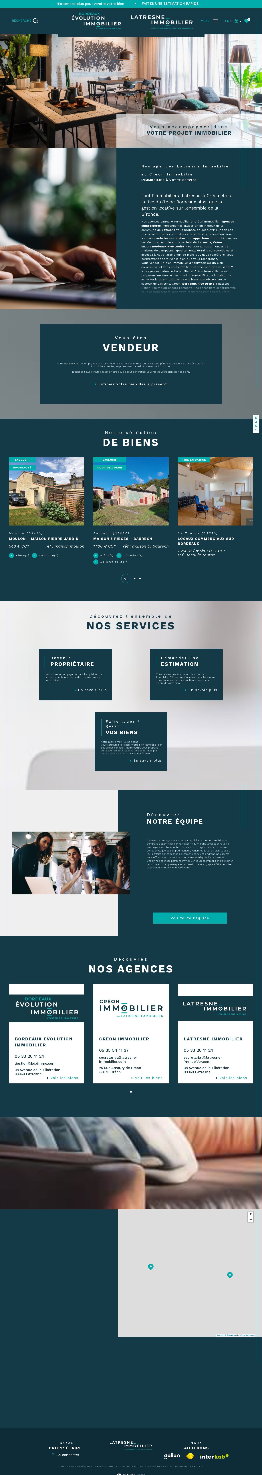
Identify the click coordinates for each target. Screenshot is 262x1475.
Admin (165, 1466)
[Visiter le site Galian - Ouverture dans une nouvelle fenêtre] (172, 1456)
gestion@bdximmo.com (35, 1063)
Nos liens (174, 1466)
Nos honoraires (123, 1466)
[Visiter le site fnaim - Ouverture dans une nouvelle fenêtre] (190, 1456)
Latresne (164, 283)
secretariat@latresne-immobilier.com (118, 1059)
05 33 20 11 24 (29, 1056)
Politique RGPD (187, 1466)
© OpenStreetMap (246, 1335)
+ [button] (250, 1214)
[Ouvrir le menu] (209, 21)
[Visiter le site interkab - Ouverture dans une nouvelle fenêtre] (214, 1456)
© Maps (231, 1335)
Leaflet (220, 1335)
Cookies (199, 1466)
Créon (176, 283)
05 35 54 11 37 (114, 1050)
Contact (256, 424)
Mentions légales (153, 1466)
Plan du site (137, 1466)
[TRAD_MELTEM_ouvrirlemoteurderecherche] (25, 21)
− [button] (250, 1219)
